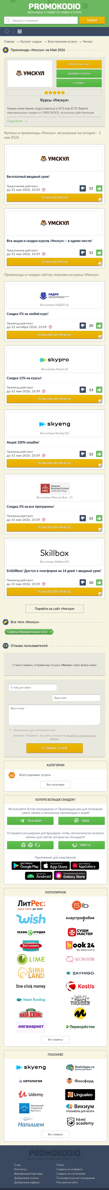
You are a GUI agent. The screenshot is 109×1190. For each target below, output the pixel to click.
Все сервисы (55, 1029)
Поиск (60, 1154)
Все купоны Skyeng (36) (54, 433)
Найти (92, 20)
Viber (81, 810)
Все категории (55, 774)
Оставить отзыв (54, 737)
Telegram (30, 810)
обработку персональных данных (73, 727)
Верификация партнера (28, 1163)
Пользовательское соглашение (75, 1167)
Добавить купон (79, 73)
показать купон (54, 197)
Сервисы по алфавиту (69, 1158)
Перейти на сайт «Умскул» (54, 608)
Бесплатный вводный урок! (28, 176)
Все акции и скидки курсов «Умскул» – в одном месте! (49, 241)
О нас (17, 1154)
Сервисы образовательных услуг (27, 631)
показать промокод (54, 334)
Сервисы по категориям (70, 1163)
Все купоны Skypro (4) (54, 369)
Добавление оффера (26, 1172)
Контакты (20, 1158)
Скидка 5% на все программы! (30, 506)
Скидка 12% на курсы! (24, 378)
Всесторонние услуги (35, 764)
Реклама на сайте (67, 1172)
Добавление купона (26, 1167)
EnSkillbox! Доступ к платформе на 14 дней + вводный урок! (54, 571)
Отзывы (79, 83)
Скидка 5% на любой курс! (28, 314)
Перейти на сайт (79, 64)
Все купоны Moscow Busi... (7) (55, 497)
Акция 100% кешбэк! (23, 442)
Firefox (81, 834)
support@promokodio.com (53, 1181)
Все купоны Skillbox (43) (54, 561)
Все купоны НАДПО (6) (54, 304)
